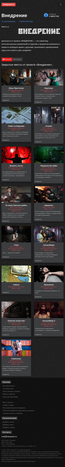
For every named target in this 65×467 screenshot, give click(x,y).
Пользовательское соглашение (14, 408)
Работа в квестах (9, 394)
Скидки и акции (8, 405)
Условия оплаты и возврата (13, 413)
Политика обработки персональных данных (18, 410)
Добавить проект (9, 427)
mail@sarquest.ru (9, 436)
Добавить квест (8, 425)
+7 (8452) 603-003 (25, 21)
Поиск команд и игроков (11, 391)
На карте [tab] (17, 59)
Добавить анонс (8, 422)
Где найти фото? (9, 386)
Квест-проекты (8, 402)
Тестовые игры (8, 388)
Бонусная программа (10, 397)
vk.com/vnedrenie (8, 21)
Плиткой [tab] (7, 59)
